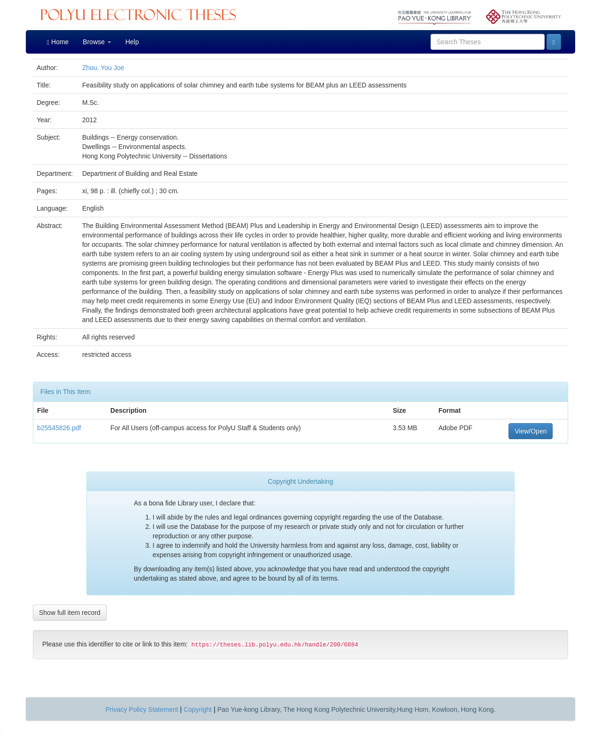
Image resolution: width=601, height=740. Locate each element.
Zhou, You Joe (103, 67)
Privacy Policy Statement (142, 709)
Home (58, 42)
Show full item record (69, 612)
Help (132, 42)
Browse (97, 42)
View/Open (531, 431)
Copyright (198, 709)
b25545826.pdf (59, 428)
